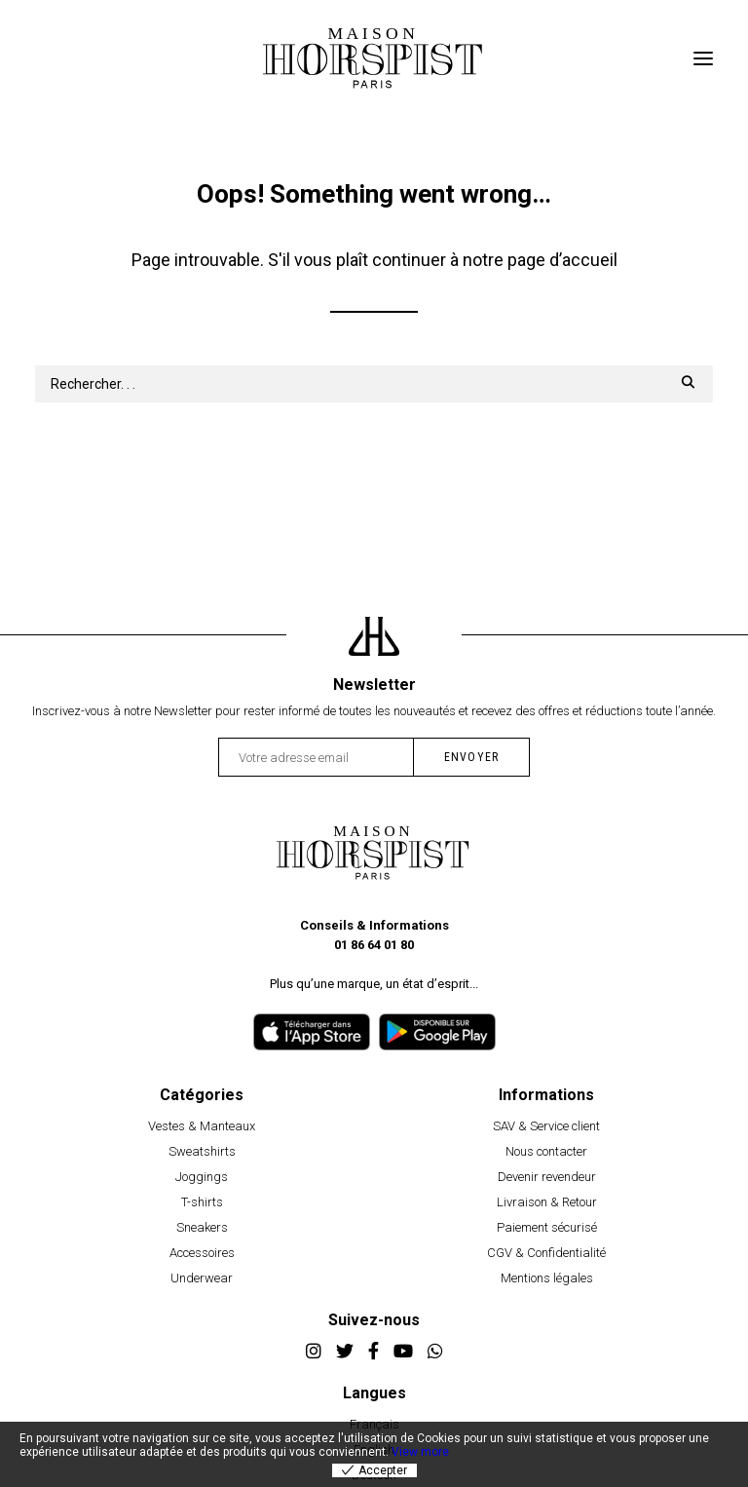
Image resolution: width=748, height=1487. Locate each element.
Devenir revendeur (547, 1176)
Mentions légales (547, 1278)
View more (420, 1452)
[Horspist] (374, 58)
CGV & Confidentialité (546, 1252)
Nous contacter (546, 1151)
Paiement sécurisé (547, 1227)
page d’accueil (562, 259)
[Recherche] (374, 383)
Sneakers (202, 1227)
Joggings (201, 1176)
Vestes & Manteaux (201, 1126)
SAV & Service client (546, 1126)
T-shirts (202, 1202)
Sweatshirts (202, 1151)
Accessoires (202, 1252)
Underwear (201, 1278)
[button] (703, 58)
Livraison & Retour (547, 1202)
